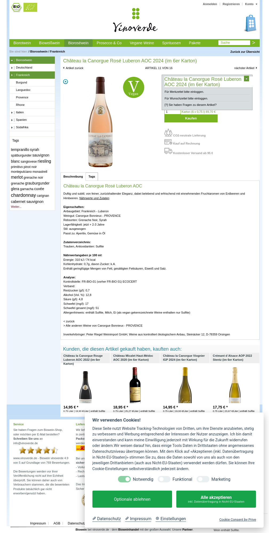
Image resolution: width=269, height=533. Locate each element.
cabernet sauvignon (27, 201)
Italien (17, 112)
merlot (17, 177)
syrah (34, 149)
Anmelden (210, 4)
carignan (43, 196)
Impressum (38, 523)
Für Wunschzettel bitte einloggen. (186, 98)
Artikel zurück (74, 68)
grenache (17, 183)
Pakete (195, 43)
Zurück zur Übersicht (245, 51)
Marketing (220, 479)
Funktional (182, 479)
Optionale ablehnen (132, 499)
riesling (44, 161)
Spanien (19, 120)
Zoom (65, 81)
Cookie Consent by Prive (237, 520)
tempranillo (20, 149)
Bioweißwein (49, 43)
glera (15, 189)
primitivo (17, 167)
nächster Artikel (244, 68)
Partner (187, 529)
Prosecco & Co (109, 43)
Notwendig (143, 479)
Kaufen (191, 118)
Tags (91, 176)
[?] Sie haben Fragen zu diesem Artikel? (191, 104)
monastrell (39, 172)
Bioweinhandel (128, 529)
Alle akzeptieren (216, 499)
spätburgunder (21, 155)
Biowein (81, 529)
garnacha (26, 189)
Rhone (18, 105)
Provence (19, 97)
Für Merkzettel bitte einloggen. (184, 91)
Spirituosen (171, 43)
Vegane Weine (142, 43)
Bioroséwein (78, 43)
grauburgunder (37, 183)
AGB (57, 523)
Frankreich (57, 51)
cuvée (39, 189)
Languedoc (20, 90)
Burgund (19, 83)
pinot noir (30, 167)
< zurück (69, 321)
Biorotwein (22, 43)
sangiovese (29, 161)
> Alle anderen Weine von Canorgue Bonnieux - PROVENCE (102, 325)
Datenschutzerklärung (83, 523)
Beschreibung (73, 176)
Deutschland (21, 68)
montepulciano (21, 172)
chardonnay (23, 195)
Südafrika (19, 127)
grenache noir (33, 177)
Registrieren (231, 4)
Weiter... (16, 206)
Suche (225, 43)
